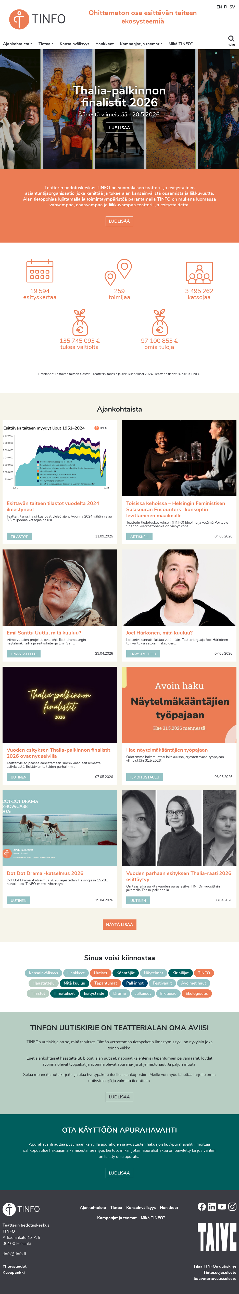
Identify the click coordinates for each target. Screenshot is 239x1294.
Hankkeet (104, 44)
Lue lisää (119, 128)
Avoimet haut (193, 983)
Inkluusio (168, 993)
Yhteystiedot (15, 1266)
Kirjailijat (180, 973)
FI (226, 7)
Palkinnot (135, 983)
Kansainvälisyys (74, 44)
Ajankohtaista (16, 44)
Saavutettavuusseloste (215, 1279)
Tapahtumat (105, 983)
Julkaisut (143, 993)
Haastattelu (44, 983)
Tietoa (45, 44)
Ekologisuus (197, 993)
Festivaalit (162, 983)
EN (219, 7)
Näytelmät (153, 973)
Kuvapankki (14, 1273)
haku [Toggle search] (231, 44)
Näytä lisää (119, 925)
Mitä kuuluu (74, 983)
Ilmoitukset (64, 993)
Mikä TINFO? (181, 44)
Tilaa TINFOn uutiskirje (214, 1266)
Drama (119, 993)
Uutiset (100, 973)
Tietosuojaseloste (219, 1273)
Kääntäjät (126, 973)
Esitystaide (94, 993)
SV (232, 7)
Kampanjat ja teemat (139, 44)
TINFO (204, 973)
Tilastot (38, 993)
